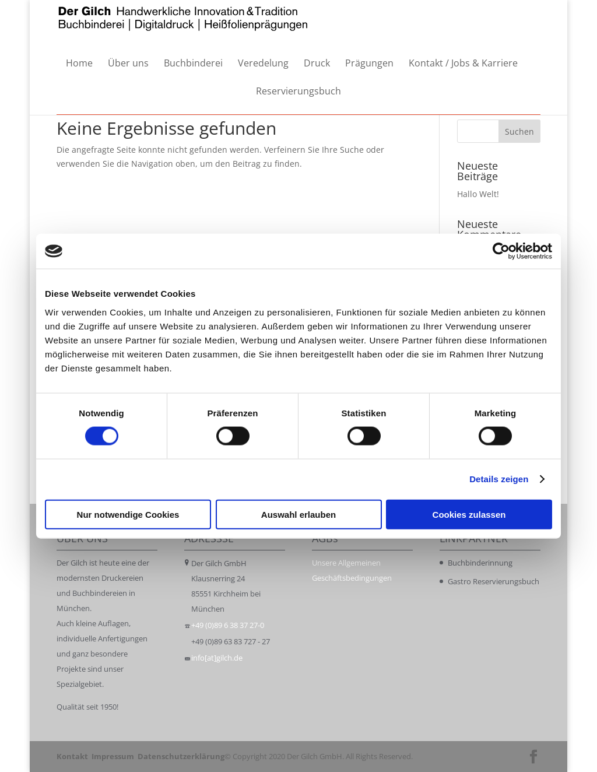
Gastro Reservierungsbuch (493, 581)
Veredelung (263, 63)
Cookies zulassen (469, 514)
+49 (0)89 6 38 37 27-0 (227, 625)
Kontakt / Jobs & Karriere (463, 63)
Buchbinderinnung (480, 562)
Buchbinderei (193, 63)
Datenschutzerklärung (181, 756)
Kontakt (72, 756)
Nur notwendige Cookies (128, 514)
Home (79, 63)
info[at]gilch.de (217, 657)
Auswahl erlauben (298, 514)
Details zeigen (498, 479)
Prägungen (369, 63)
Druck (317, 63)
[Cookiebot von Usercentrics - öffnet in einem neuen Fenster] (501, 251)
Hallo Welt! (478, 193)
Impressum (113, 756)
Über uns (128, 63)
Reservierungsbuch (298, 91)
